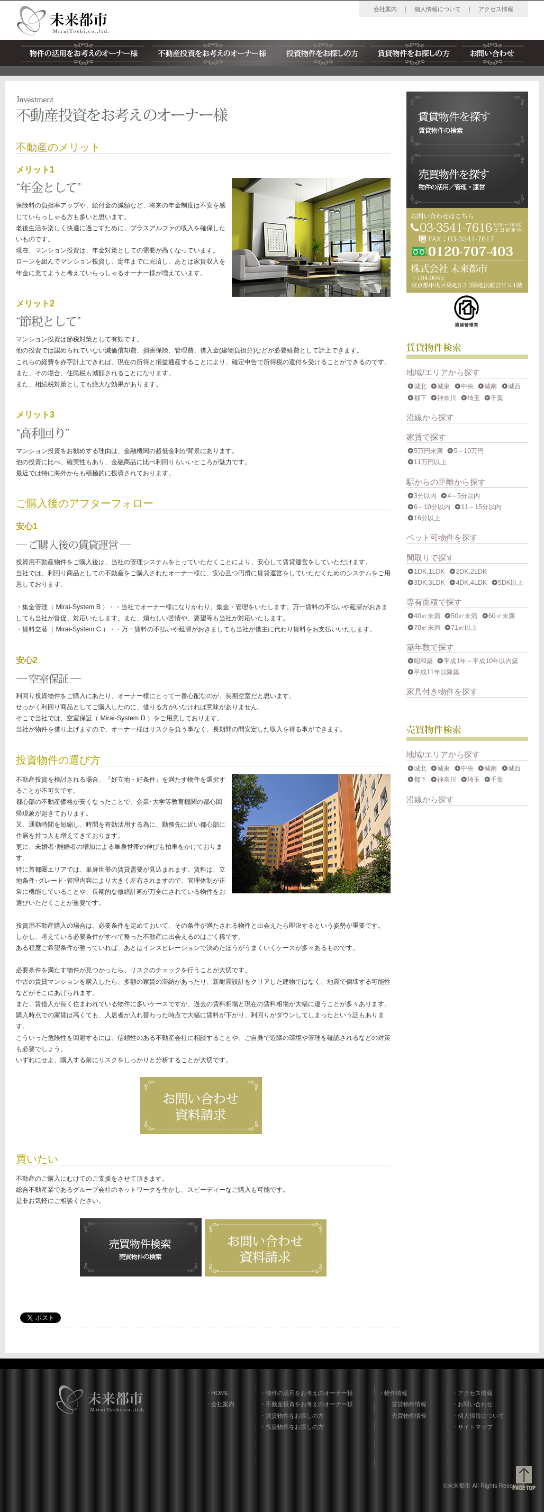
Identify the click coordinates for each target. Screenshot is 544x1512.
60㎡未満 (501, 616)
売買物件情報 (409, 1416)
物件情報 (395, 1393)
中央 (467, 386)
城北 (420, 386)
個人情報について (437, 9)
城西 (514, 386)
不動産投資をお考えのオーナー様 (212, 53)
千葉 (497, 398)
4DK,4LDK (471, 582)
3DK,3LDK (429, 582)
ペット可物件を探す (442, 537)
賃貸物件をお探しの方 (413, 53)
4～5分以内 (463, 496)
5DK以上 (510, 582)
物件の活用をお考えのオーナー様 (83, 53)
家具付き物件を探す (442, 691)
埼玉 (473, 398)
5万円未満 (428, 451)
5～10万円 (469, 451)
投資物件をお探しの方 (321, 53)
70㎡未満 (427, 627)
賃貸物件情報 (409, 1404)
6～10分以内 (432, 507)
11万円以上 (430, 462)
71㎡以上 (464, 627)
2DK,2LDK (471, 571)
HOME (220, 1393)
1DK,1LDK (429, 571)
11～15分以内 (481, 507)
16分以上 (427, 518)
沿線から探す (430, 417)
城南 (490, 386)
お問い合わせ (492, 53)
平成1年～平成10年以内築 (480, 661)
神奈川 (446, 398)
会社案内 (385, 9)
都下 (420, 398)
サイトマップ (475, 1427)
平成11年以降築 (436, 672)
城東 (443, 386)
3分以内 (425, 496)
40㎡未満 (427, 616)
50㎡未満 (464, 616)
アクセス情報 (495, 9)
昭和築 (423, 661)
